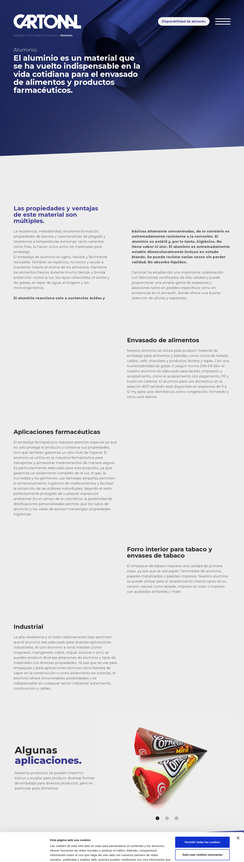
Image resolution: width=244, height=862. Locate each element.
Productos (52, 35)
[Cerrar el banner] (238, 813)
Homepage (34, 35)
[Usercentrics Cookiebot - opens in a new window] (24, 854)
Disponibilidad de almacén (184, 21)
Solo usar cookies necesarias (202, 829)
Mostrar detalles (61, 854)
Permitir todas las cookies (202, 817)
